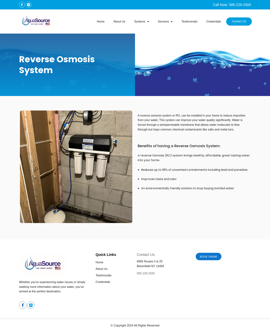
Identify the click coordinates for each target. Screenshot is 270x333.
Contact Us (239, 21)
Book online (208, 256)
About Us (119, 21)
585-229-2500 (146, 273)
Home (101, 21)
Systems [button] (141, 21)
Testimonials (189, 21)
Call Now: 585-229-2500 (231, 5)
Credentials (213, 21)
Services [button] (165, 21)
